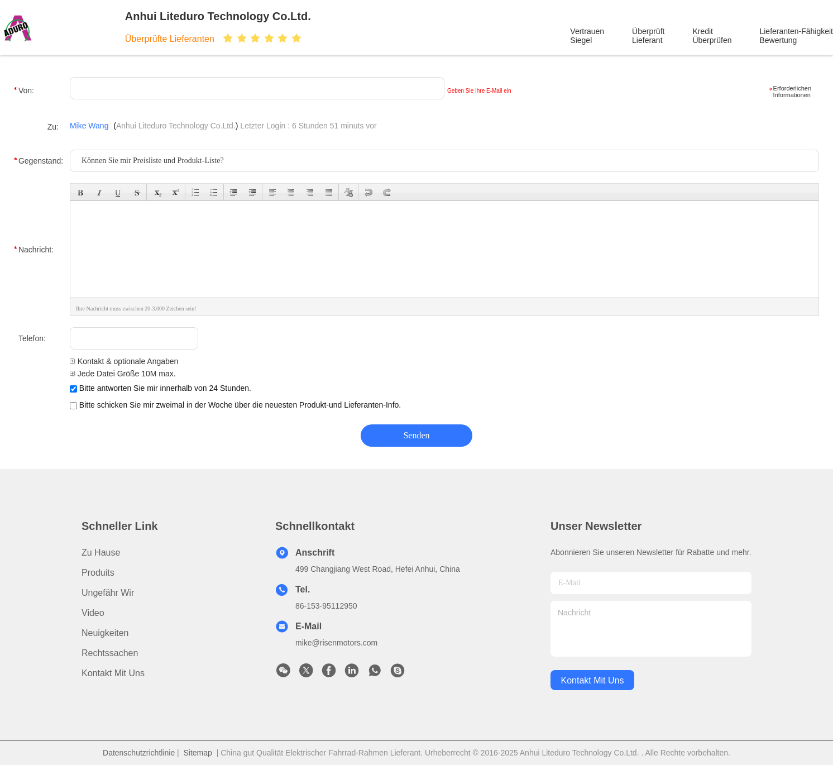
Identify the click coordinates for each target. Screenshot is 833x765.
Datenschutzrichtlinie (139, 752)
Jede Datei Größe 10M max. (123, 373)
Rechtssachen (110, 653)
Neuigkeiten (105, 633)
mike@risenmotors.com (336, 642)
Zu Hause (101, 552)
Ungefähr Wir (108, 592)
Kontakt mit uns (113, 673)
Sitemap (198, 752)
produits (98, 572)
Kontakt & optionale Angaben (124, 361)
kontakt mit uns (592, 680)
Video (93, 613)
